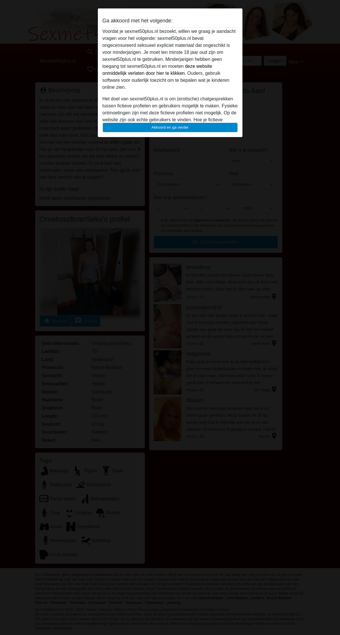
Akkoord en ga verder (169, 127)
